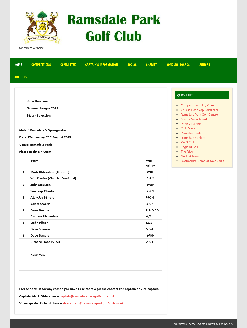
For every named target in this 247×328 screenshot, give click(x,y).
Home (18, 65)
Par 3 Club (188, 142)
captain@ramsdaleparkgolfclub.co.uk (87, 296)
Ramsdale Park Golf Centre (199, 114)
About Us (20, 77)
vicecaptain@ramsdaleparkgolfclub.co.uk (93, 303)
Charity (151, 65)
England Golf (189, 147)
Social (132, 65)
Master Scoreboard (194, 119)
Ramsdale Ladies (192, 133)
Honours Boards (178, 65)
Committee (68, 65)
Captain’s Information (101, 65)
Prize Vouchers (191, 123)
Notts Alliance (190, 156)
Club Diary (188, 128)
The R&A (187, 151)
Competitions (41, 65)
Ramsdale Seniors (193, 137)
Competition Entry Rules (197, 105)
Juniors (204, 65)
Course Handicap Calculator (199, 110)
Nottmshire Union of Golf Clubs (202, 160)
